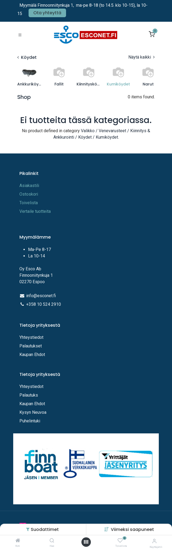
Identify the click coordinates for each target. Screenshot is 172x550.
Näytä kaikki (141, 57)
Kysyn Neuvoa (32, 412)
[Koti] (17, 540)
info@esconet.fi (41, 295)
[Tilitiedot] (154, 541)
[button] (132, 529)
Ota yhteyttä (47, 13)
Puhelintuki (29, 420)
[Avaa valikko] (86, 542)
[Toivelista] (120, 540)
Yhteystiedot (31, 337)
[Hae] (51, 540)
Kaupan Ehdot (32, 354)
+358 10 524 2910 (43, 304)
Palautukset (30, 345)
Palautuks (28, 395)
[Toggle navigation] (20, 34)
